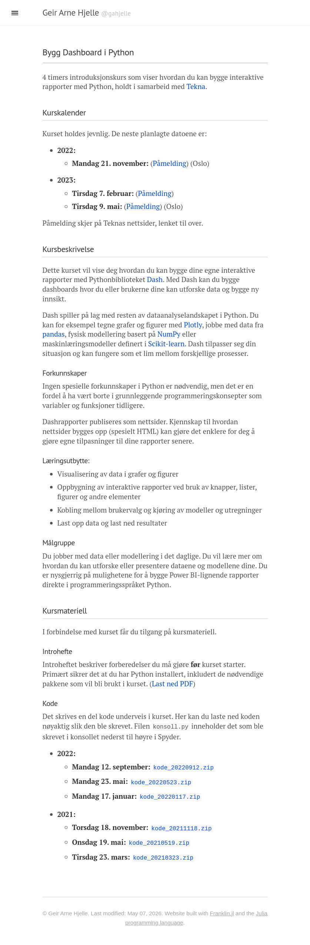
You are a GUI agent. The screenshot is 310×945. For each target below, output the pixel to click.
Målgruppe (59, 542)
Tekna (195, 86)
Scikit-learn (166, 343)
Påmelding (169, 163)
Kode (50, 703)
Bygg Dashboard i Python (88, 52)
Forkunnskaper (65, 373)
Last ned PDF (172, 683)
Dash (155, 279)
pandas (54, 334)
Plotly (193, 324)
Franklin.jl (222, 908)
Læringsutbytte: (66, 460)
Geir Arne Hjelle (71, 12)
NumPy (168, 334)
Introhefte (57, 651)
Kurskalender (64, 112)
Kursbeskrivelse (68, 249)
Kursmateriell (65, 610)
